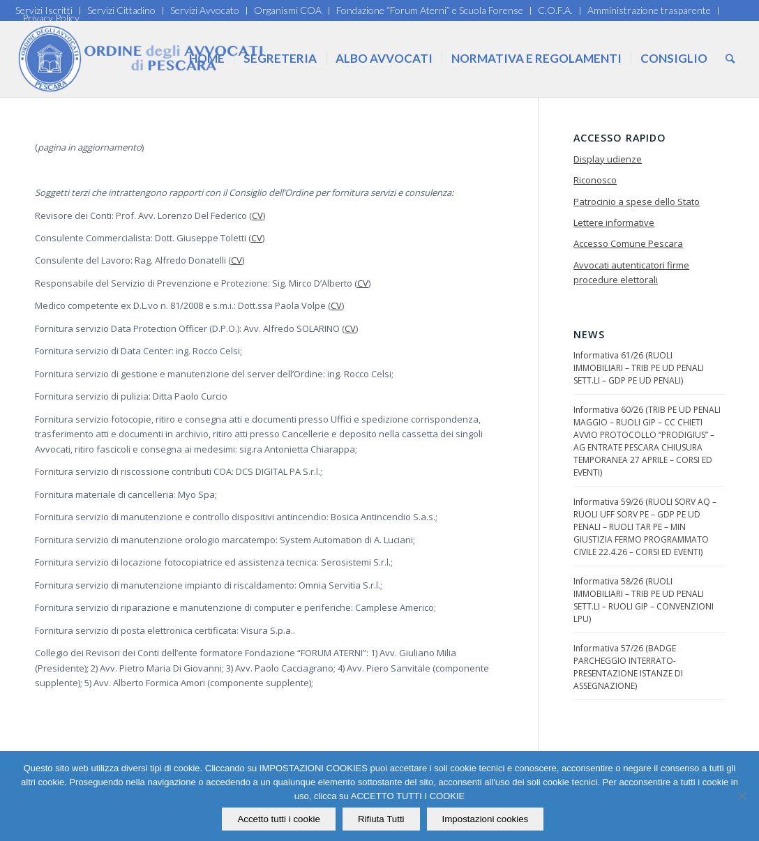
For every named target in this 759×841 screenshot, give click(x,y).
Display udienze (607, 159)
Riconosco (595, 180)
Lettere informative (613, 222)
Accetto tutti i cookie (279, 819)
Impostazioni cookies (485, 819)
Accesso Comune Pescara (628, 243)
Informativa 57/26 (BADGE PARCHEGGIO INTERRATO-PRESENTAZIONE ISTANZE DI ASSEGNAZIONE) (628, 667)
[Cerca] (730, 58)
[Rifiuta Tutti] (742, 796)
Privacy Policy (51, 18)
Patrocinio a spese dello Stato (636, 201)
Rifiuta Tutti (381, 819)
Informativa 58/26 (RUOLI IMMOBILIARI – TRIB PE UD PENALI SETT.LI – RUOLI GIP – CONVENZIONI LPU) (643, 600)
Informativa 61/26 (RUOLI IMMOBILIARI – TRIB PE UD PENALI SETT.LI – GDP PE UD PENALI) (638, 367)
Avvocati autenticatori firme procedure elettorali (631, 272)
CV (257, 215)
